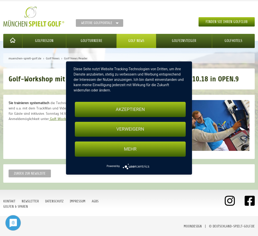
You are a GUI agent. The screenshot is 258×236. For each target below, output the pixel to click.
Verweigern (130, 129)
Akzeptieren (130, 109)
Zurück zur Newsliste (30, 173)
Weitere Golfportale (96, 23)
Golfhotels (233, 41)
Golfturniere (91, 41)
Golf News (136, 41)
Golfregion (44, 41)
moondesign (193, 226)
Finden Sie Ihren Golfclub (227, 22)
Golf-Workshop (61, 118)
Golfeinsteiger (184, 41)
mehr (130, 149)
